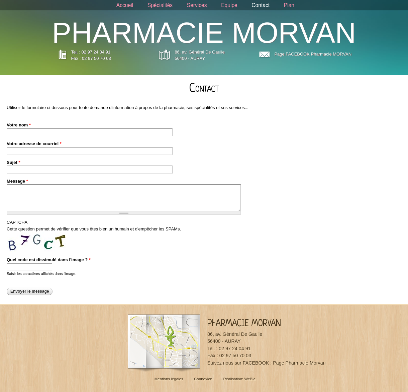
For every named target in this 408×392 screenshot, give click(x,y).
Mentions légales (169, 379)
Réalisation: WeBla (239, 379)
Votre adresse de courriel (34, 143)
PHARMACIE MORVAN (204, 33)
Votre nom (19, 124)
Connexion (203, 379)
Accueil (124, 5)
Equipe (229, 5)
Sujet (13, 162)
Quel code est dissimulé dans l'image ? (49, 259)
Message (17, 181)
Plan (289, 5)
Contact (260, 5)
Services (197, 5)
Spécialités (160, 5)
